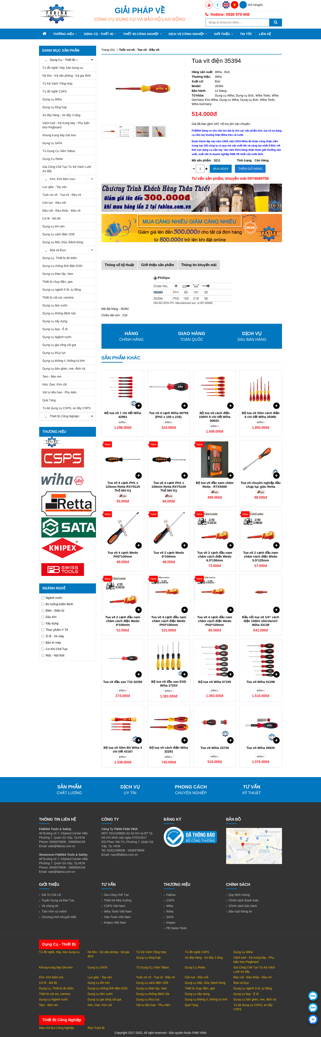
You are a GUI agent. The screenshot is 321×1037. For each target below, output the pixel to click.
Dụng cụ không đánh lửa (58, 313)
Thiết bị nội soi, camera (58, 297)
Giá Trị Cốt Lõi (51, 894)
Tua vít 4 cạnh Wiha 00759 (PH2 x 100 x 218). (168, 415)
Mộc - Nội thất (52, 655)
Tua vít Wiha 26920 (260, 748)
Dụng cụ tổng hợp (54, 107)
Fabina (170, 894)
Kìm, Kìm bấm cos (69, 179)
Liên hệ (265, 34)
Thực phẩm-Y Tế (54, 629)
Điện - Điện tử (52, 610)
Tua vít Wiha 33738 (215, 748)
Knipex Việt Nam (115, 922)
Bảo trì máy (51, 642)
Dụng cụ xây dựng (54, 321)
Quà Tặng (49, 400)
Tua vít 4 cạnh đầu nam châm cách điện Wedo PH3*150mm (168, 621)
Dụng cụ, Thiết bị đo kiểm (59, 258)
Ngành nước (51, 597)
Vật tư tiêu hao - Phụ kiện (59, 392)
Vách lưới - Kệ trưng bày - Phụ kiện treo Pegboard (66, 125)
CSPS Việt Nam (114, 906)
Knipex (170, 922)
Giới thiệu (223, 34)
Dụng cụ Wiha (52, 99)
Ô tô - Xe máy (52, 636)
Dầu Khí (48, 617)
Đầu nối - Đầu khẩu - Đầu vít (61, 210)
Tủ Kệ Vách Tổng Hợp (57, 83)
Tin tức (246, 34)
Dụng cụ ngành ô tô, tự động (61, 289)
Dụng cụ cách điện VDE (58, 234)
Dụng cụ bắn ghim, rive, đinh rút (63, 368)
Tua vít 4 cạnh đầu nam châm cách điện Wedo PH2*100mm (214, 621)
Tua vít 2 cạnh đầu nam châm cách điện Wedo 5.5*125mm (260, 556)
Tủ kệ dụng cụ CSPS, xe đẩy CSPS (66, 408)
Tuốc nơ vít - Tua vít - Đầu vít (61, 194)
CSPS (170, 900)
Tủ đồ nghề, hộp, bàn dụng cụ (62, 67)
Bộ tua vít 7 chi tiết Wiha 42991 (122, 415)
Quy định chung (239, 894)
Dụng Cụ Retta (52, 159)
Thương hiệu (65, 34)
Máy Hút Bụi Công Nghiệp (56, 1028)
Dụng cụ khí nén (53, 226)
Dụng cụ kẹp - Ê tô (55, 329)
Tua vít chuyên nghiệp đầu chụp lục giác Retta (261, 484)
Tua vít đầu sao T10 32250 (122, 682)
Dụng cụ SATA (52, 143)
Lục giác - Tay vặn (54, 187)
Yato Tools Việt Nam (117, 917)
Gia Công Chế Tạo (116, 894)
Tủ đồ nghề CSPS (54, 91)
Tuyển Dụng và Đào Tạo (58, 900)
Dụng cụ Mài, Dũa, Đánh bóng (62, 242)
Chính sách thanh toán (244, 900)
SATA (170, 917)
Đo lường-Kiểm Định (57, 604)
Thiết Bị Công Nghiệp (142, 34)
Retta (169, 911)
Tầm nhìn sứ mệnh (54, 911)
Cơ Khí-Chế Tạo (54, 649)
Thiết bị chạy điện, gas (57, 281)
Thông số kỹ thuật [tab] (119, 265)
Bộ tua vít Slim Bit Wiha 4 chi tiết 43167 (123, 749)
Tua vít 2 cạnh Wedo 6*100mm (168, 554)
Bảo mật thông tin (240, 911)
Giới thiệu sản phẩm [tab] (157, 265)
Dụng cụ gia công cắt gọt (59, 345)
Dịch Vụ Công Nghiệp (188, 34)
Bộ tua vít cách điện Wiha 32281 (168, 749)
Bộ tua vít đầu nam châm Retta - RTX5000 (215, 484)
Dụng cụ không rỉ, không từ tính (63, 360)
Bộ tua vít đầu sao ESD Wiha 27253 (168, 683)
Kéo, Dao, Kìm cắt (54, 384)
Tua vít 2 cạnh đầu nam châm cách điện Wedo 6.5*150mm (214, 556)
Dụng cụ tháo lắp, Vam (57, 273)
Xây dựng (49, 623)
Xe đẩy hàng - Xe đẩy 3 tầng (61, 115)
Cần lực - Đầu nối (54, 202)
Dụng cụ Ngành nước (56, 337)
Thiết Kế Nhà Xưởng (118, 900)
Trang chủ (108, 49)
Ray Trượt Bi (96, 1028)
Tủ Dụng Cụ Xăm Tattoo (58, 151)
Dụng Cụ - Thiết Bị (100, 34)
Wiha (169, 906)
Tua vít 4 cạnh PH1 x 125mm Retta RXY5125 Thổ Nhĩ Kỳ (123, 486)
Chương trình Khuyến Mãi (59, 917)
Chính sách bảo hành (243, 906)
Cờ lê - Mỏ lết (51, 218)
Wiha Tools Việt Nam (118, 911)
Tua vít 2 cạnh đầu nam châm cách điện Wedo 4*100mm (122, 621)
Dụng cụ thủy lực (54, 352)
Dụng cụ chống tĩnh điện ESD (62, 266)
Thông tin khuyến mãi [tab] (198, 265)
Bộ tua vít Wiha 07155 (214, 682)
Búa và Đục (69, 250)
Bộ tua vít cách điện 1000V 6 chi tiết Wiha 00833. (214, 416)
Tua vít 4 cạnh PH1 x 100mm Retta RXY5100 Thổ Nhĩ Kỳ (169, 486)
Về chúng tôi (50, 906)
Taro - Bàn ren (51, 376)
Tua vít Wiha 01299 (260, 682)
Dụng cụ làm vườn (55, 305)
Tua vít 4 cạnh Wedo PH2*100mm (122, 554)
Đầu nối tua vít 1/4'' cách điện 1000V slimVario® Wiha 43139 (260, 621)
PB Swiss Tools (176, 928)
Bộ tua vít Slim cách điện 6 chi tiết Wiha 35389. (260, 415)
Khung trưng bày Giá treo (59, 135)
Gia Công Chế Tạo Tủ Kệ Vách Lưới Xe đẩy (66, 169)
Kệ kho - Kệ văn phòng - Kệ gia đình (66, 75)
